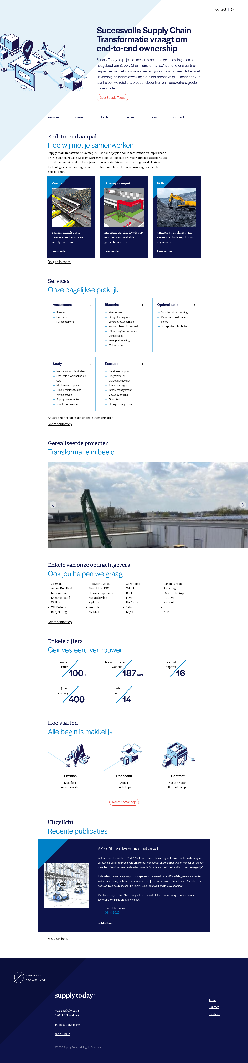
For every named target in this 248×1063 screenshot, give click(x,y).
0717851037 (62, 1034)
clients (104, 120)
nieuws (130, 120)
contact (220, 11)
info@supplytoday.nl (68, 1024)
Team (212, 1000)
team (154, 120)
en (233, 11)
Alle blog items (58, 942)
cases (79, 120)
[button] (53, 508)
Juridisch (214, 1014)
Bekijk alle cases (59, 265)
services (53, 120)
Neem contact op (60, 427)
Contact (214, 1007)
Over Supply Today (112, 101)
